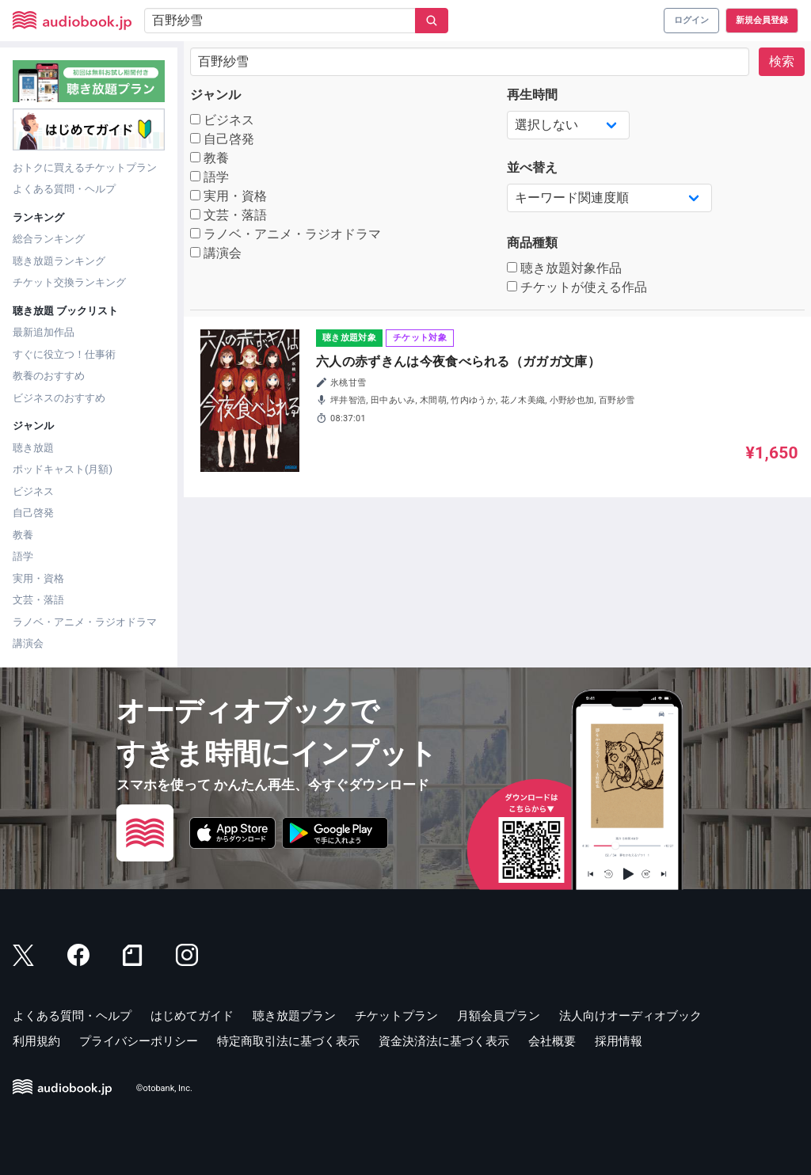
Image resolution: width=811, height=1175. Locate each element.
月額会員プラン (498, 1016)
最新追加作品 (43, 332)
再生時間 (532, 94)
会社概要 (552, 1041)
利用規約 (36, 1041)
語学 (23, 556)
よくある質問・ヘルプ (64, 189)
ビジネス (33, 491)
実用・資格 (38, 578)
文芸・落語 (38, 600)
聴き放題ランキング (59, 261)
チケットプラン (396, 1016)
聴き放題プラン (294, 1016)
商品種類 (532, 242)
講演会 (28, 643)
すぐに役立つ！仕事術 (64, 354)
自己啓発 (33, 513)
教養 (23, 535)
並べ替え (532, 167)
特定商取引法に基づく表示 (288, 1041)
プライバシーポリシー (138, 1041)
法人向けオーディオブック (630, 1016)
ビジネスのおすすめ (59, 398)
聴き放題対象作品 (564, 268)
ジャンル (215, 94)
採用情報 (618, 1041)
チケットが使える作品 (577, 287)
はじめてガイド (192, 1016)
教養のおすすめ (49, 376)
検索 (781, 61)
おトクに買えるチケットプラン (85, 167)
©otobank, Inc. (164, 1088)
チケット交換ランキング (69, 282)
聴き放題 (33, 448)
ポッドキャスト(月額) (62, 469)
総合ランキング (49, 239)
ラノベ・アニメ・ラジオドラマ (85, 622)
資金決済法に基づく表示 (444, 1041)
